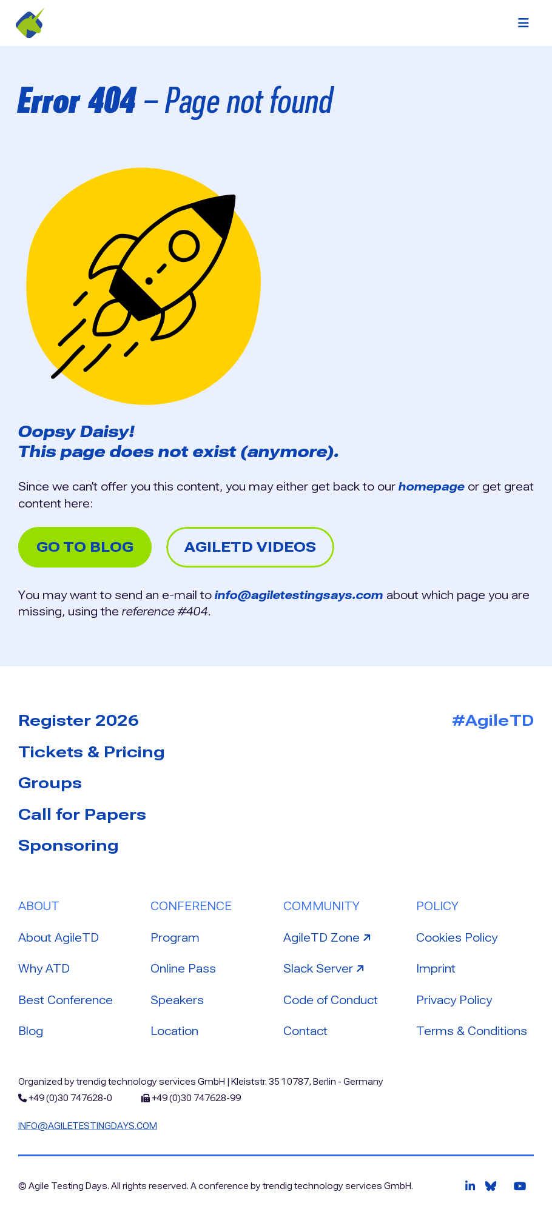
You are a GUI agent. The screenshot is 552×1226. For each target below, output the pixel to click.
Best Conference (65, 1000)
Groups (50, 783)
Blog (30, 1031)
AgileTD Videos (250, 547)
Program (175, 937)
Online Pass (183, 968)
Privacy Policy (454, 1000)
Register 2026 (78, 720)
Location (174, 1031)
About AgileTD (58, 937)
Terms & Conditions (471, 1031)
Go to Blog (84, 547)
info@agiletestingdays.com (87, 1126)
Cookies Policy (456, 937)
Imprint (436, 968)
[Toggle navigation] (523, 23)
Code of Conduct (330, 1000)
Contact (305, 1031)
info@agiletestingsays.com (299, 595)
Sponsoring (68, 845)
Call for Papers (82, 814)
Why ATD (44, 968)
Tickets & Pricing (91, 752)
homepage (432, 486)
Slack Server (325, 968)
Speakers (177, 1000)
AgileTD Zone (328, 937)
